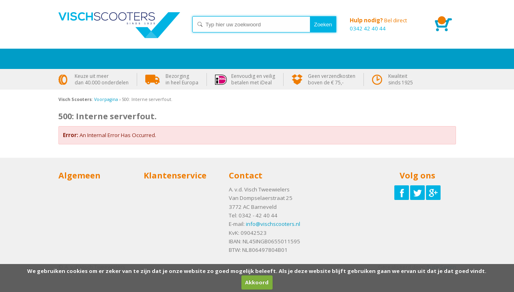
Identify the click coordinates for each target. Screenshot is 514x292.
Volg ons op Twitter (417, 192)
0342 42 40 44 (386, 24)
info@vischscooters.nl (273, 224)
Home (119, 32)
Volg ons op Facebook (401, 192)
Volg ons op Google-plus (433, 192)
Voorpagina (106, 99)
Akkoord (257, 282)
